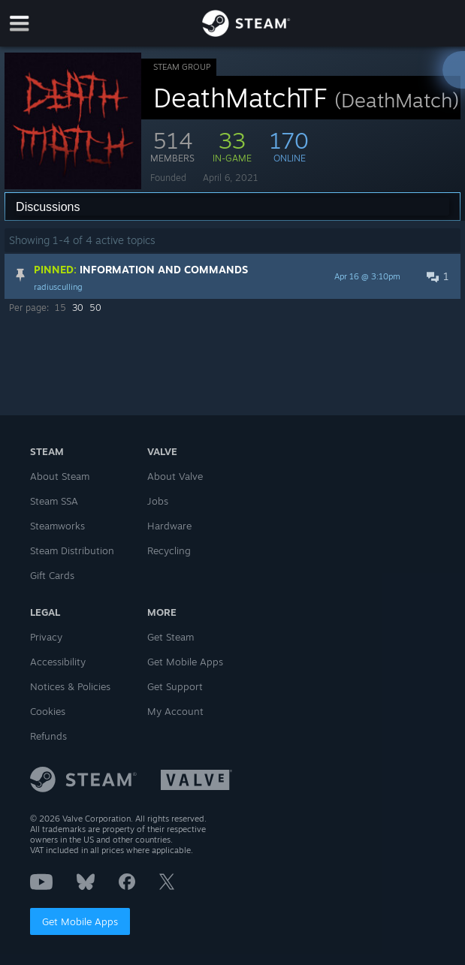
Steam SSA (54, 501)
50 (95, 307)
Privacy (46, 637)
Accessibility (58, 662)
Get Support (175, 686)
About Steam (59, 476)
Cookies (47, 711)
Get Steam (170, 637)
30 (77, 307)
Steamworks (57, 526)
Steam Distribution (72, 550)
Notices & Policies (70, 686)
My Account (175, 711)
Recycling (169, 550)
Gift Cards (52, 575)
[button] (232, 276)
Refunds (48, 736)
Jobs (157, 501)
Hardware (169, 526)
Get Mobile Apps (80, 921)
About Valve (175, 476)
